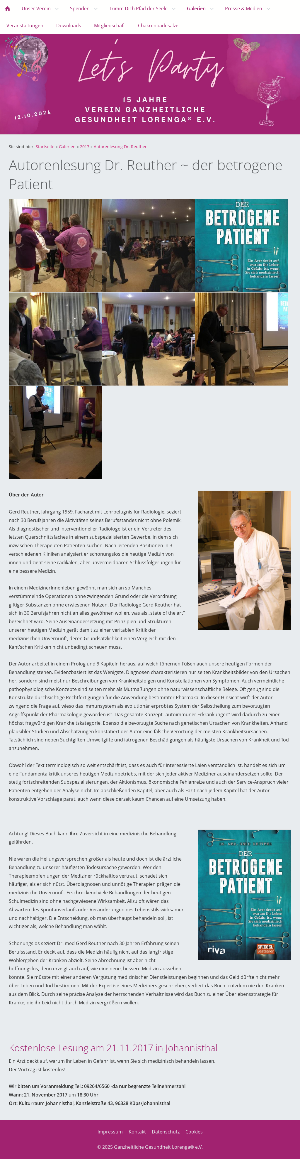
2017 (84, 146)
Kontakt (137, 1131)
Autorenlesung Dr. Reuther (120, 146)
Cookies (194, 1131)
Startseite (45, 146)
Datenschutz (166, 1131)
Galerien (67, 146)
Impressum (110, 1131)
